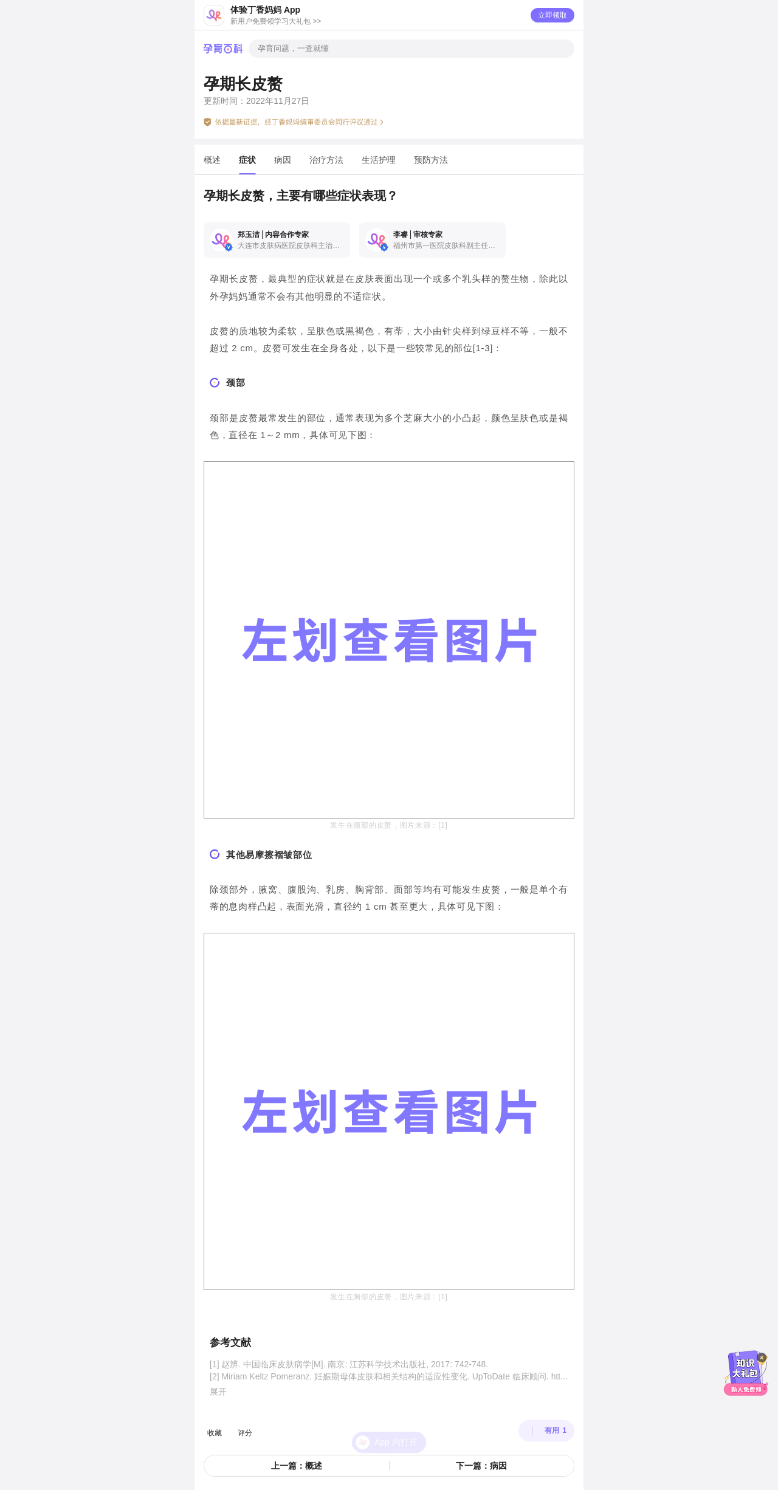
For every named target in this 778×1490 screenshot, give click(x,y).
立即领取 (552, 15)
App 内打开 (396, 1421)
